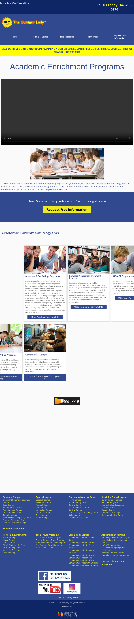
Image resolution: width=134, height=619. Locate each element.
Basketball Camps (44, 502)
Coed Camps (8, 505)
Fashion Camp (9, 552)
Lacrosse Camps (43, 512)
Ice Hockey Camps (44, 510)
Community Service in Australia (83, 555)
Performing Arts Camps (15, 534)
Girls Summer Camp (12, 512)
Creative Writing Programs (113, 547)
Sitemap (60, 597)
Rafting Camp (75, 505)
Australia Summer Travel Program (51, 542)
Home (14, 37)
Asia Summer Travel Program (49, 545)
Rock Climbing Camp (78, 502)
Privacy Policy (72, 597)
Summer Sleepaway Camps (15, 520)
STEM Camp (106, 550)
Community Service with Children (83, 563)
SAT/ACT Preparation (110, 545)
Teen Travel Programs (47, 534)
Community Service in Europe (82, 542)
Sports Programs (44, 497)
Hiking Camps (75, 500)
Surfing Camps (75, 510)
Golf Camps (41, 507)
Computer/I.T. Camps (110, 512)
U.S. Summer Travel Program (48, 537)
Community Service (79, 534)
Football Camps (43, 505)
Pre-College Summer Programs (115, 555)
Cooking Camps (108, 510)
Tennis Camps (42, 517)
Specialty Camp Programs (114, 497)
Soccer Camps (42, 515)
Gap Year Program (109, 502)
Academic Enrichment (113, 534)
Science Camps (108, 507)
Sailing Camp (74, 515)
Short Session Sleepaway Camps (17, 517)
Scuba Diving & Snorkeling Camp (83, 512)
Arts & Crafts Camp (11, 550)
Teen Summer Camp (45, 547)
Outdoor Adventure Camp (82, 497)
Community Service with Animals (83, 565)
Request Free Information (120, 36)
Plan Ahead (93, 37)
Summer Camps (40, 37)
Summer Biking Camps (79, 517)
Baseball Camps (43, 500)
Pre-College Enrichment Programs (116, 537)
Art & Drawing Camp (12, 547)
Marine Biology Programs (112, 505)
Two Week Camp (10, 515)
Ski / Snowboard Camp (79, 507)
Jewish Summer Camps (111, 500)
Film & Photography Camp (14, 545)
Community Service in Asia (80, 557)
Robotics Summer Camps (112, 552)
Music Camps (9, 540)
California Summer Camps (14, 522)
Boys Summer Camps (12, 510)
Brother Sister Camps (12, 507)
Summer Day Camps (13, 528)
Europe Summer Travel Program (50, 540)
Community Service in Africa (81, 560)
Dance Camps (9, 542)
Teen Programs (67, 37)
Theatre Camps (9, 537)
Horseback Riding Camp (112, 515)
